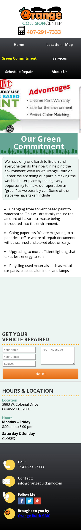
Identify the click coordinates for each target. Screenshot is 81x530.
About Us (59, 71)
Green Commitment (19, 58)
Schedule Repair (19, 71)
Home (19, 44)
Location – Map (59, 44)
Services (59, 58)
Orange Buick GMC (34, 515)
